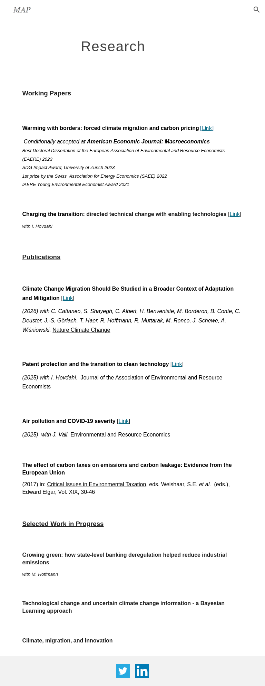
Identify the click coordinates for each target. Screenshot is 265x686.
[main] (113, 43)
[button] (256, 9)
